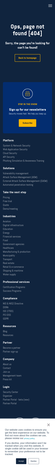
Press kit (7, 379)
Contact (7, 368)
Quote (6, 205)
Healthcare (8, 248)
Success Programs (12, 291)
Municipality (9, 255)
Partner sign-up (10, 351)
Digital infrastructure (13, 225)
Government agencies (13, 244)
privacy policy (29, 438)
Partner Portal (10, 403)
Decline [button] (34, 461)
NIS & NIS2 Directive (13, 303)
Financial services (12, 236)
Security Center (10, 392)
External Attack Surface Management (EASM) (25, 181)
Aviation (7, 221)
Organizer (7, 396)
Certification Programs (14, 287)
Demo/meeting (10, 208)
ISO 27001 (8, 311)
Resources (8, 335)
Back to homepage (27, 58)
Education (8, 229)
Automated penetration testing (18, 184)
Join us (6, 372)
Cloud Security (10, 153)
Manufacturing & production (16, 251)
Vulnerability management (15, 173)
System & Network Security (16, 145)
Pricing (6, 197)
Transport (7, 259)
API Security (9, 157)
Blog (5, 331)
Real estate (8, 263)
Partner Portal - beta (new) (16, 399)
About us (7, 364)
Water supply (9, 274)
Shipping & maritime (13, 270)
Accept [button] (21, 461)
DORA (5, 307)
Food (5, 240)
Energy (6, 233)
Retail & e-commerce (13, 267)
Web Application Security (15, 149)
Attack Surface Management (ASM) (20, 177)
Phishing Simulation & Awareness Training (23, 160)
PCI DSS (7, 315)
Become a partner (11, 348)
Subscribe (27, 123)
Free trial (7, 201)
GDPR (6, 318)
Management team (12, 375)
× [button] (48, 425)
